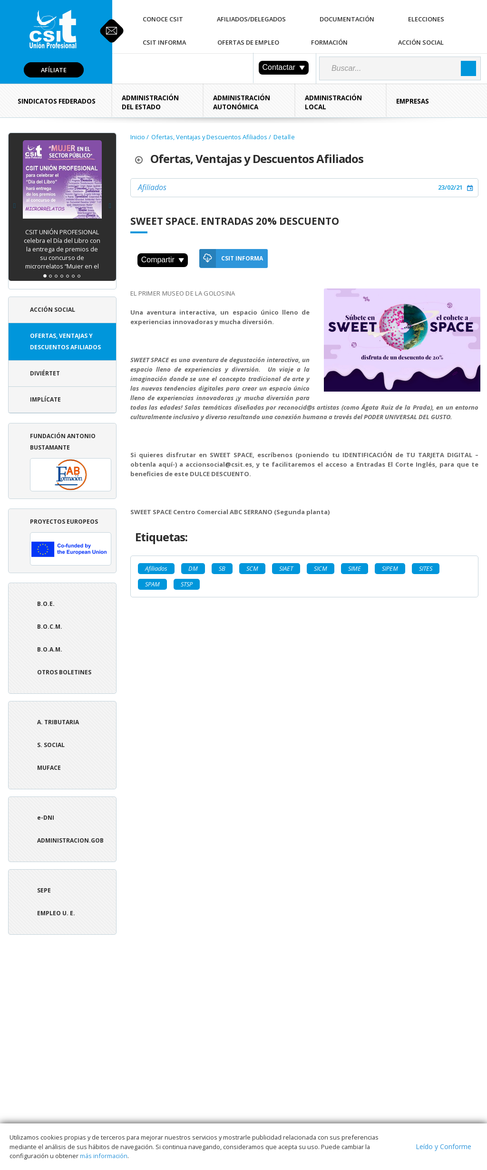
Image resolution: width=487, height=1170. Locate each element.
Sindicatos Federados (57, 101)
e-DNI (45, 818)
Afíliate (54, 70)
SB (222, 568)
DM (193, 568)
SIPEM (390, 568)
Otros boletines (64, 672)
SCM (252, 568)
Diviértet (45, 373)
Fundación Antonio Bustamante (70, 461)
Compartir (162, 260)
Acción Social (421, 42)
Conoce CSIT (163, 19)
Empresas (412, 101)
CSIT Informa (164, 42)
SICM (320, 568)
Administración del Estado (150, 102)
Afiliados (152, 187)
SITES (425, 568)
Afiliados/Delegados (251, 19)
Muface (49, 768)
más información (103, 1155)
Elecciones (426, 19)
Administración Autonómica (241, 102)
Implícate (45, 399)
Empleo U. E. (56, 913)
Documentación (347, 19)
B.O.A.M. (49, 649)
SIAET (286, 568)
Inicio (137, 137)
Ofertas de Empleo (248, 42)
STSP (187, 584)
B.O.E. (46, 604)
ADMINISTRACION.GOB (70, 840)
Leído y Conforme (443, 1146)
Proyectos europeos (70, 542)
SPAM (152, 584)
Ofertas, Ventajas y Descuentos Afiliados (65, 341)
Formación (329, 42)
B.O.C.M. (49, 627)
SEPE (44, 890)
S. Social (51, 745)
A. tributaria (58, 722)
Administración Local (333, 102)
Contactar (284, 67)
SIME (354, 568)
